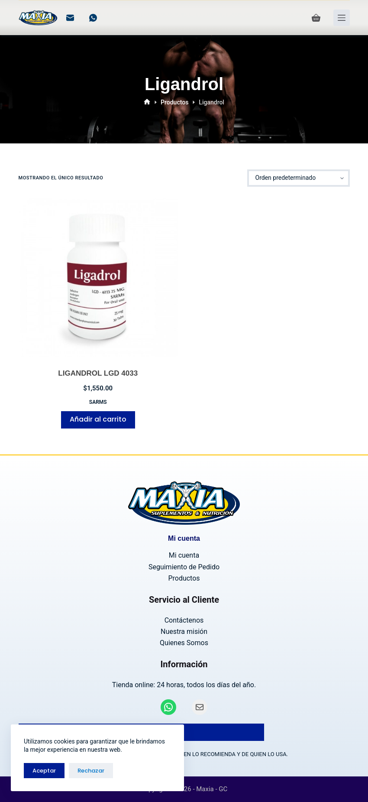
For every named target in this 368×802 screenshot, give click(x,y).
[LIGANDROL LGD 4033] (98, 277)
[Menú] (341, 18)
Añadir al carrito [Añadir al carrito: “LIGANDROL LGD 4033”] (98, 419)
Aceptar (44, 770)
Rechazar (90, 770)
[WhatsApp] (93, 18)
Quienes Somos (184, 643)
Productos (184, 578)
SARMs (98, 402)
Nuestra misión (184, 631)
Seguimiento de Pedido (184, 567)
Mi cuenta (184, 555)
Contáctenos (184, 620)
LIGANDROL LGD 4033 (98, 373)
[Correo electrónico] (70, 18)
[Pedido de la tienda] (298, 178)
